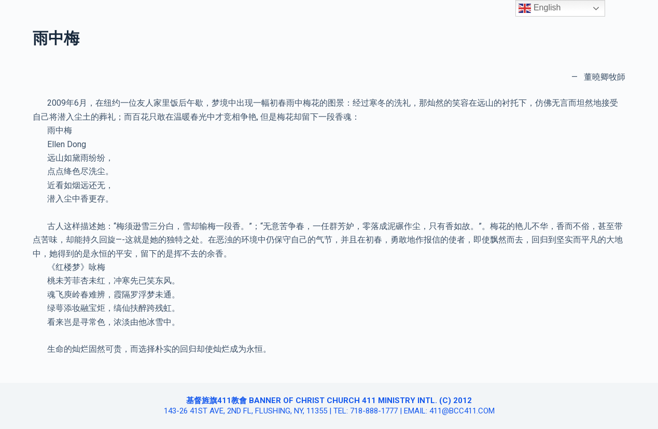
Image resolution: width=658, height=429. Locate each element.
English (540, 8)
